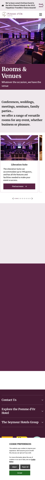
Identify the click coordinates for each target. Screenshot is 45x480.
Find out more (19, 186)
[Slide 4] (22, 198)
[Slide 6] (26, 198)
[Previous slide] (13, 198)
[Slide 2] (18, 198)
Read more (41, 5)
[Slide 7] (28, 198)
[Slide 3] (20, 198)
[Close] (43, 5)
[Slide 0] (15, 198)
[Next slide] (32, 198)
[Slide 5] (24, 198)
